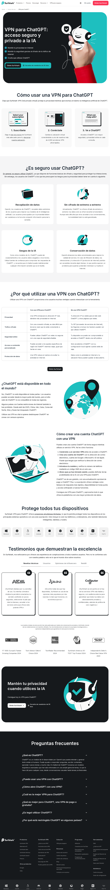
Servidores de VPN (43, 853)
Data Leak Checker (98, 863)
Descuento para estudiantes (79, 850)
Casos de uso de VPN (44, 850)
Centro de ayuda (98, 873)
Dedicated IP (41, 856)
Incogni (22, 868)
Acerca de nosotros (62, 853)
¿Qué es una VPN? (43, 844)
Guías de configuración (99, 876)
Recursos (44, 3)
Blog (57, 862)
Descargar (35, 3)
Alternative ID (23, 847)
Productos (20, 3)
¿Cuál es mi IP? (97, 847)
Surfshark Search (24, 856)
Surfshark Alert (24, 850)
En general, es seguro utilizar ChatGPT (18, 174)
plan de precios (16, 135)
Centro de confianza (62, 859)
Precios (28, 3)
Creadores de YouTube (81, 847)
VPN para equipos (55, 3)
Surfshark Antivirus (25, 853)
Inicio (3, 9)
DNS (94, 844)
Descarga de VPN (43, 862)
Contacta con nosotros (62, 873)
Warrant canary (60, 865)
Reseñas (40, 859)
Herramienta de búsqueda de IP (100, 850)
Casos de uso (12, 9)
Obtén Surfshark (55, 369)
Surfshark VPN (24, 844)
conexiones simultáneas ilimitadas (47, 514)
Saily (21, 871)
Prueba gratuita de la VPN (45, 865)
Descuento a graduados (81, 854)
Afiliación (77, 844)
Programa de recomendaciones (80, 858)
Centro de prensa (61, 856)
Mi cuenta (87, 3)
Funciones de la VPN (44, 847)
